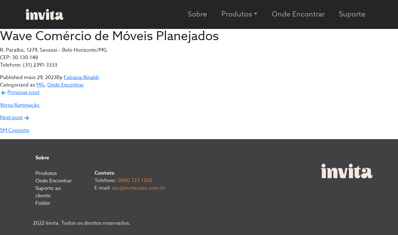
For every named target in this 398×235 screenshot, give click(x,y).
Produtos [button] (236, 14)
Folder (42, 203)
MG (40, 85)
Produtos (46, 173)
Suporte (352, 14)
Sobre (197, 14)
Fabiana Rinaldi (81, 77)
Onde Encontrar (298, 14)
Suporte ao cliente (48, 192)
